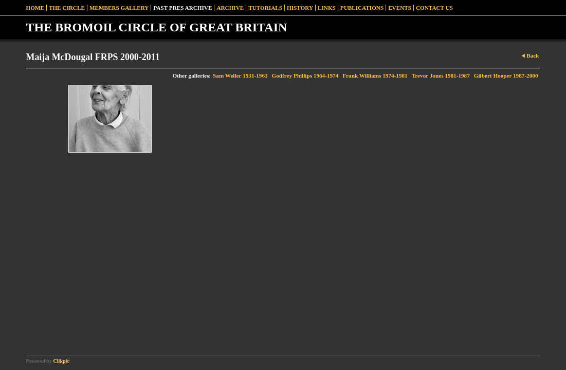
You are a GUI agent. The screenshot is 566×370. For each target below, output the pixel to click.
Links (327, 8)
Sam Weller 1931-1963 (240, 75)
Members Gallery (119, 8)
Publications (362, 8)
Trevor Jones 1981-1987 (441, 75)
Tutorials (265, 8)
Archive (230, 8)
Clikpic (61, 361)
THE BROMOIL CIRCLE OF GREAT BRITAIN (156, 27)
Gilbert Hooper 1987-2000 (506, 75)
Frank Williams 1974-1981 (374, 75)
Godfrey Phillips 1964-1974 (305, 75)
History (300, 8)
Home (35, 8)
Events (399, 8)
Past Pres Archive (182, 8)
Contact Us (434, 8)
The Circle (67, 8)
